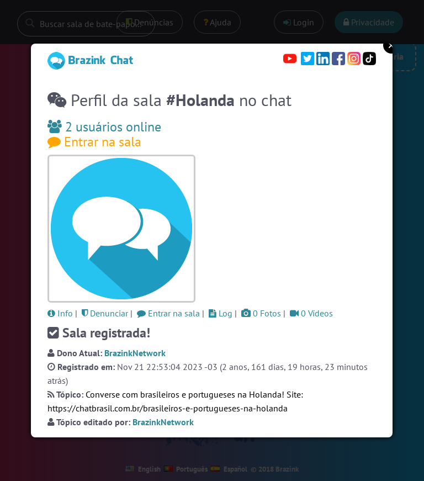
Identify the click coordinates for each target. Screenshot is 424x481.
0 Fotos (261, 313)
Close (391, 45)
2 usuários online (104, 126)
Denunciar (105, 313)
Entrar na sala (94, 141)
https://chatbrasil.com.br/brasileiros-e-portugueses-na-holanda (167, 408)
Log (220, 313)
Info (60, 313)
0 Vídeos (311, 313)
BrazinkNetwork (135, 352)
